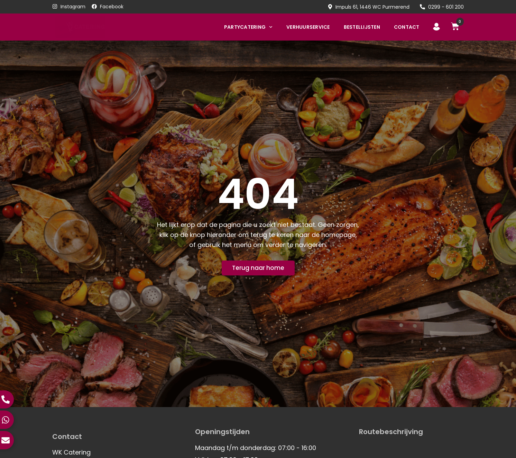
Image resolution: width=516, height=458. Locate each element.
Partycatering (248, 27)
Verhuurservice (308, 27)
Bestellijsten (362, 27)
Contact (407, 27)
